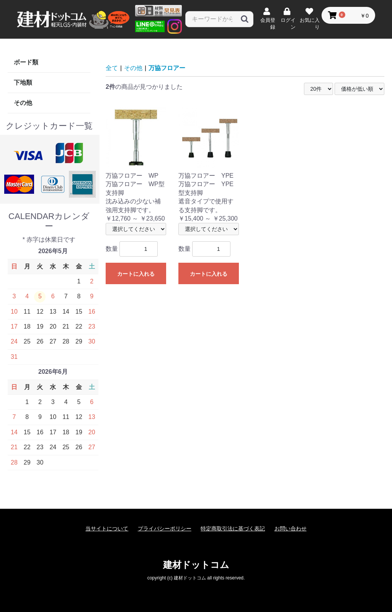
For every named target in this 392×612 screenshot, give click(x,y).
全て (112, 68)
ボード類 (26, 62)
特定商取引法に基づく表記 (233, 528)
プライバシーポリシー (164, 528)
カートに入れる (136, 274)
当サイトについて (106, 528)
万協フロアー (167, 68)
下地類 (23, 82)
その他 (23, 103)
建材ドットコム (196, 565)
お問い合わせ (290, 528)
